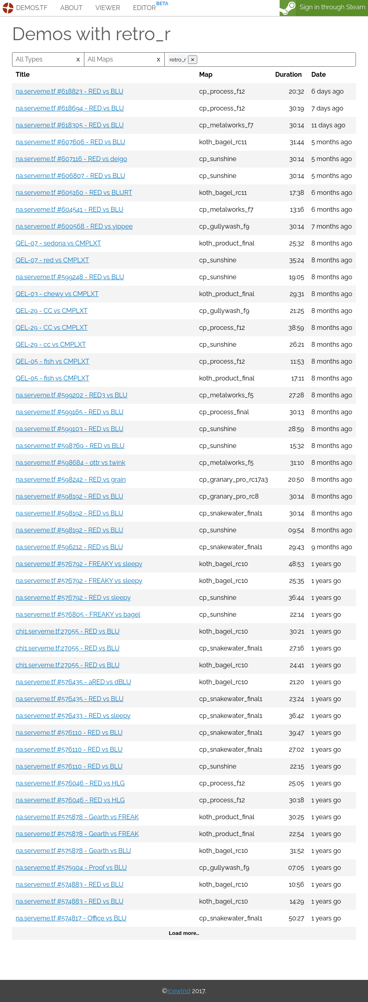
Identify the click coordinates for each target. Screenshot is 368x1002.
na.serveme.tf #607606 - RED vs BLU (70, 142)
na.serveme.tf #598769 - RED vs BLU (70, 446)
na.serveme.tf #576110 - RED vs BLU (69, 732)
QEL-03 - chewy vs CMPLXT (57, 294)
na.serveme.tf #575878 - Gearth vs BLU (73, 851)
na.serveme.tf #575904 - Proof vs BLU (71, 867)
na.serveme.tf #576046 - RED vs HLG (70, 783)
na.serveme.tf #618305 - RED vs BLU (70, 125)
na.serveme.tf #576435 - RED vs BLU (70, 699)
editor (144, 8)
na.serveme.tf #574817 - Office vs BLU (71, 918)
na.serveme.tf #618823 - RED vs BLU (69, 91)
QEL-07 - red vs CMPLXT (52, 260)
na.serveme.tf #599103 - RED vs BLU (69, 429)
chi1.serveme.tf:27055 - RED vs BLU (68, 631)
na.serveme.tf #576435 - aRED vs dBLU (73, 682)
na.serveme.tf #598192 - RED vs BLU (69, 496)
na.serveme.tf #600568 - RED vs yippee (74, 226)
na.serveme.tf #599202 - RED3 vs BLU (71, 395)
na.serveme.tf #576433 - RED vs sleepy (73, 716)
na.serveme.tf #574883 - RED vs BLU (69, 884)
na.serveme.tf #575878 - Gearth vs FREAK (77, 817)
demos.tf (31, 8)
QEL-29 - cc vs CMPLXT (51, 344)
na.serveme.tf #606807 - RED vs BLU (70, 176)
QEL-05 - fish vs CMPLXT (52, 361)
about (71, 8)
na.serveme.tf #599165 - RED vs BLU (69, 412)
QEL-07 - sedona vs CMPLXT (58, 243)
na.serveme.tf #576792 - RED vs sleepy (73, 597)
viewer (107, 8)
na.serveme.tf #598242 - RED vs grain (71, 479)
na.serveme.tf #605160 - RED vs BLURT (74, 192)
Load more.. (184, 933)
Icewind (178, 991)
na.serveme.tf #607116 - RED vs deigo (71, 159)
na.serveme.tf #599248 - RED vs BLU (70, 277)
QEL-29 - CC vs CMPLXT (52, 311)
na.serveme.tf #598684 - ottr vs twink (70, 462)
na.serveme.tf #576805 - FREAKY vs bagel (78, 614)
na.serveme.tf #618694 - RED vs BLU (70, 108)
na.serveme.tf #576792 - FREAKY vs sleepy (79, 564)
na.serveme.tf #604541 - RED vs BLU (69, 209)
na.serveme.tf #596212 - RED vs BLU (69, 547)
